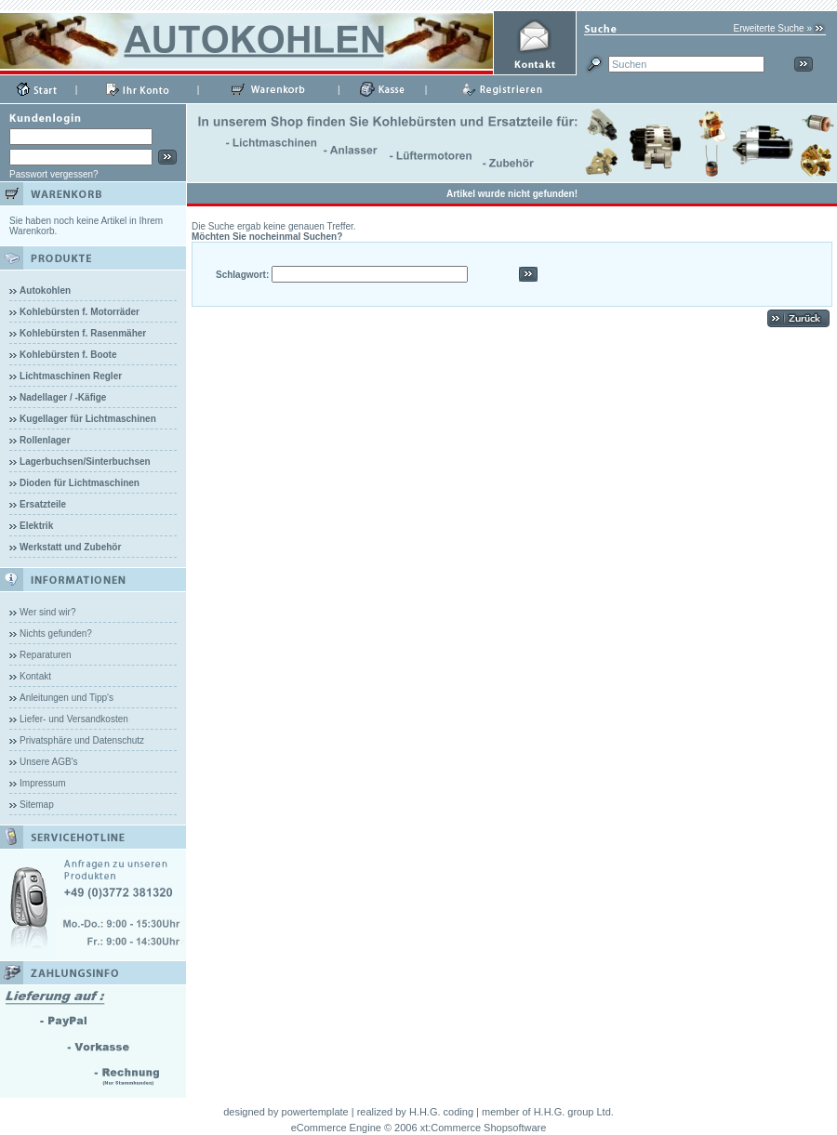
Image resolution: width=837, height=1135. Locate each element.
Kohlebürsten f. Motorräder (80, 312)
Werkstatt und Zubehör (70, 547)
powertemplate (315, 1111)
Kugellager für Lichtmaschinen (88, 419)
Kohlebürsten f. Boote (68, 355)
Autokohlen (45, 290)
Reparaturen (46, 655)
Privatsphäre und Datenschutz (82, 740)
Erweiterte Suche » (773, 28)
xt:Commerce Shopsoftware (483, 1127)
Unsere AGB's (49, 762)
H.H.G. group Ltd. (574, 1111)
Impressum (42, 783)
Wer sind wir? (47, 612)
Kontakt (35, 676)
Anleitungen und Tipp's (66, 698)
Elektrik (36, 526)
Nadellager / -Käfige (63, 397)
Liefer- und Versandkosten (74, 719)
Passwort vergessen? (54, 174)
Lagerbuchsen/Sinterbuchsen (85, 461)
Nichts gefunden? (56, 633)
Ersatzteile (43, 504)
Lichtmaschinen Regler (71, 376)
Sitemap (37, 804)
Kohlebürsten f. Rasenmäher (83, 333)
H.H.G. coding (441, 1111)
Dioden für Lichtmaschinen (80, 483)
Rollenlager (45, 440)
